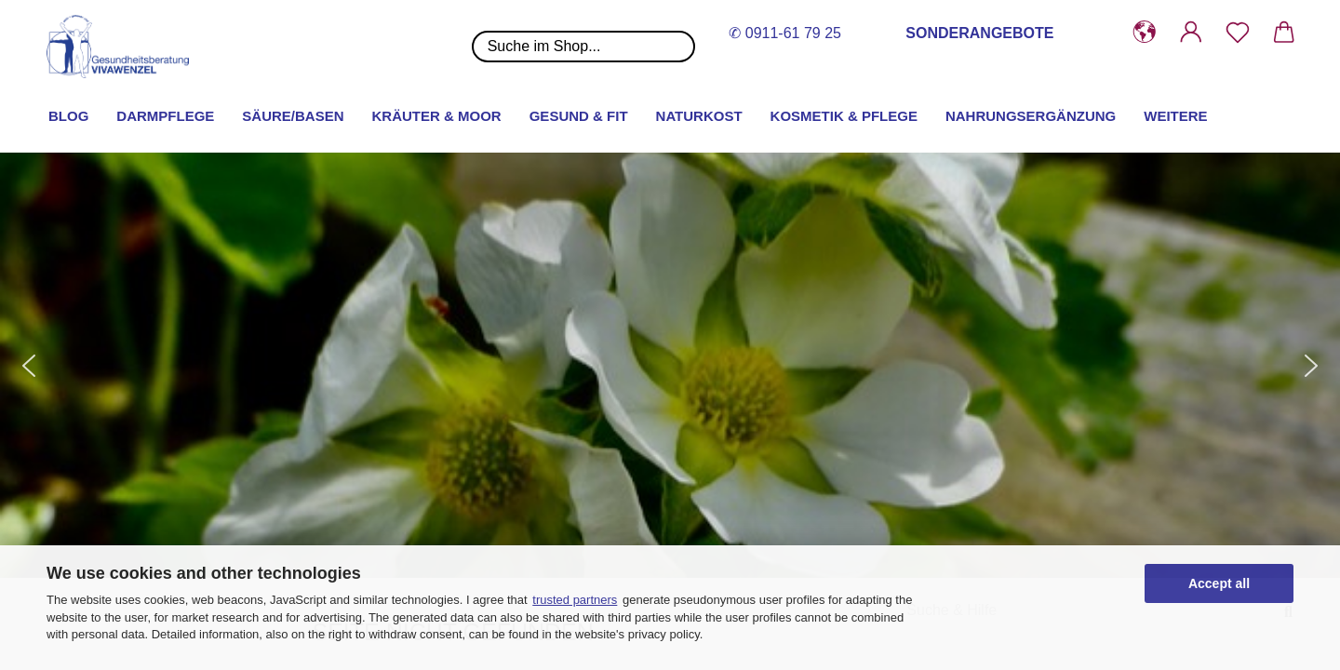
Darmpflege (165, 116)
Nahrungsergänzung (1030, 116)
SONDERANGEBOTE (979, 33)
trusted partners (574, 600)
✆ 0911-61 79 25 (785, 33)
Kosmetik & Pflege (844, 116)
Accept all (1219, 583)
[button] (1144, 32)
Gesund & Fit (578, 116)
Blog (68, 116)
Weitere (1175, 116)
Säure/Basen (292, 116)
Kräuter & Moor (437, 116)
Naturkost (699, 116)
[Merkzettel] (1237, 32)
